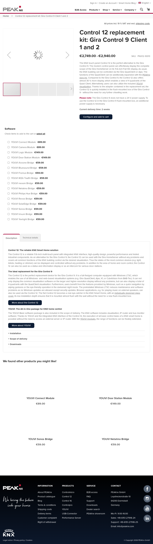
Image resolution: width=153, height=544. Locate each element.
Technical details (30, 237)
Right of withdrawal (47, 522)
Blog (40, 500)
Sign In (93, 3)
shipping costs (143, 23)
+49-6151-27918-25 (129, 522)
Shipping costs (45, 509)
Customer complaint (47, 517)
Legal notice (8, 540)
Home (6, 15)
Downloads (92, 505)
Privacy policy (19, 540)
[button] (144, 3)
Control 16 (67, 500)
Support (90, 500)
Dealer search (93, 509)
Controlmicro (68, 492)
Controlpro (67, 505)
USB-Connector (69, 513)
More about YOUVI (21, 325)
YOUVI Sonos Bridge (40, 439)
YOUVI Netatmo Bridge (115, 439)
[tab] (11, 238)
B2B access (92, 492)
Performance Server (71, 517)
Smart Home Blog (127, 3)
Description (11, 238)
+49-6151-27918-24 (126, 517)
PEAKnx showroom (96, 513)
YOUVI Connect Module (40, 398)
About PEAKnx (45, 492)
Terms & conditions (47, 505)
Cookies (29, 540)
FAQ (89, 496)
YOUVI (65, 509)
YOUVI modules (87, 318)
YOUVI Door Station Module (115, 398)
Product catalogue (46, 496)
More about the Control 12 (25, 302)
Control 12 (67, 496)
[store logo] (13, 8)
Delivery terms (44, 513)
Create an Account (107, 3)
